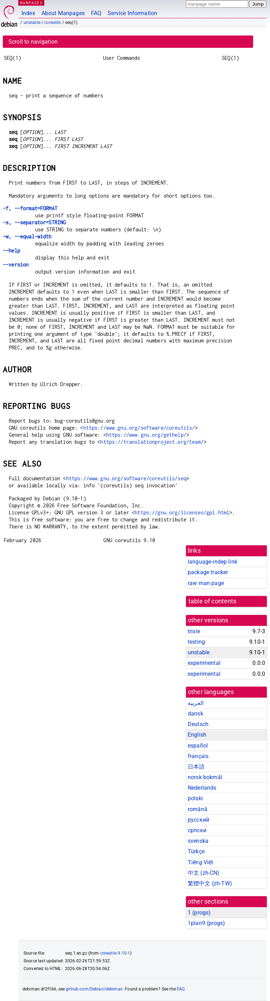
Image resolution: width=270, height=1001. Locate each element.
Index (28, 13)
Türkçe (196, 851)
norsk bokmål (205, 777)
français (198, 756)
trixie (194, 631)
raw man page (206, 583)
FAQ (96, 13)
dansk (195, 713)
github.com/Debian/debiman (94, 989)
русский (198, 819)
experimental (204, 663)
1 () (199, 912)
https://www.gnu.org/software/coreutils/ (139, 428)
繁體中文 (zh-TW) (210, 883)
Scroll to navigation (33, 41)
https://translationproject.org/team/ (151, 442)
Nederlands (202, 787)
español (198, 745)
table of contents (212, 601)
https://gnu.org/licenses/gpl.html (182, 512)
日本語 (196, 766)
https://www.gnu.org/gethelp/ (146, 435)
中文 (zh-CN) (204, 873)
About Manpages (63, 13)
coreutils (52, 22)
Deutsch (198, 724)
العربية (196, 703)
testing (196, 642)
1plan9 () (206, 923)
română (197, 809)
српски (197, 830)
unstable (32, 22)
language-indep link (212, 561)
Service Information (132, 13)
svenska (198, 841)
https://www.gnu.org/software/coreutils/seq (126, 478)
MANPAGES (31, 2)
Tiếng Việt (200, 862)
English (197, 734)
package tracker (208, 572)
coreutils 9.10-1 (115, 953)
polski (195, 798)
